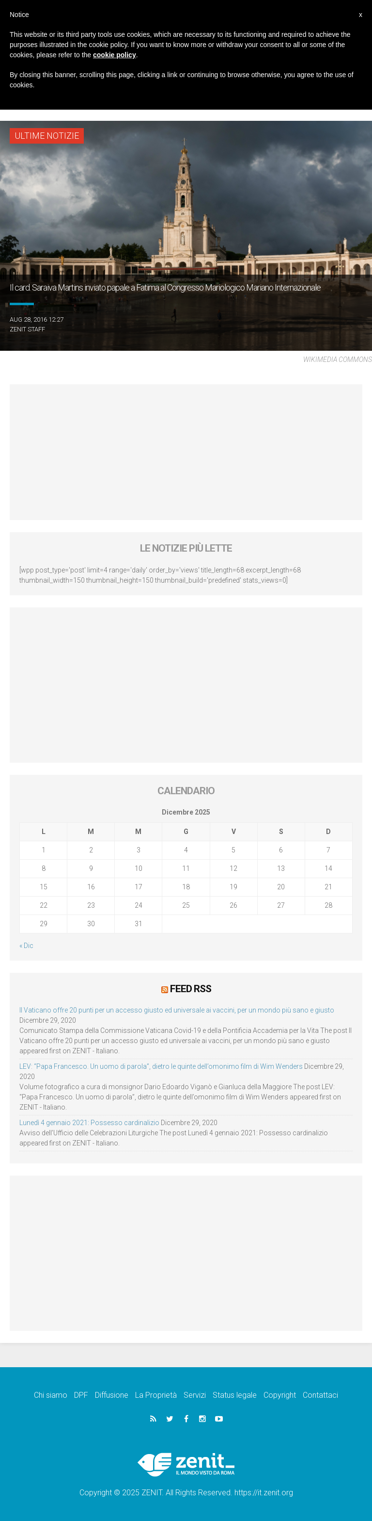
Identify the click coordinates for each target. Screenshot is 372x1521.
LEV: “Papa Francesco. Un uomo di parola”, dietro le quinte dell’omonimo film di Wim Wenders (161, 1066)
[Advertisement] (186, 452)
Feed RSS (190, 989)
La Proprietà (156, 1395)
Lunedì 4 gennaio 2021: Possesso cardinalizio (89, 1123)
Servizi (195, 1395)
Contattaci (320, 1395)
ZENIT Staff (27, 329)
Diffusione (111, 1395)
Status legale (235, 1395)
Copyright (280, 1395)
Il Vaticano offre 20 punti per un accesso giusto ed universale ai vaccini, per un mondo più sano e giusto (176, 1010)
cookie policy (114, 55)
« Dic (26, 945)
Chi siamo (50, 1395)
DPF (81, 1395)
